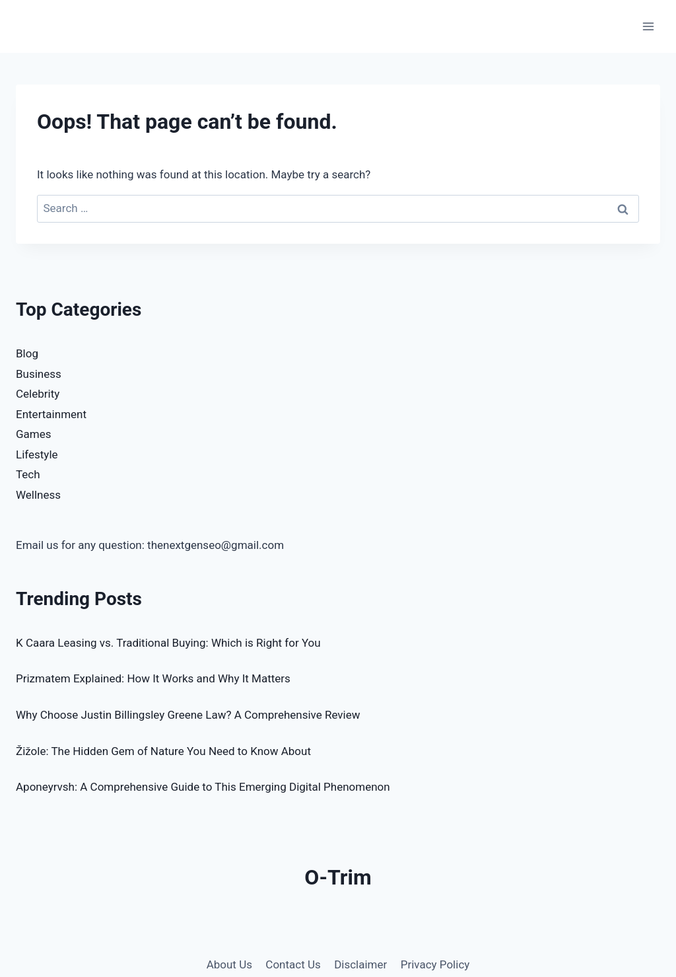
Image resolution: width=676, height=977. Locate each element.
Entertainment (51, 414)
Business (38, 373)
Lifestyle (37, 454)
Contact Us (292, 964)
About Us (229, 964)
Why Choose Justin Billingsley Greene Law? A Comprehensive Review (188, 714)
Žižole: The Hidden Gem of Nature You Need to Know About (163, 751)
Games (33, 434)
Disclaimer (360, 964)
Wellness (38, 494)
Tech (28, 474)
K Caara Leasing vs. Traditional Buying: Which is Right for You (168, 642)
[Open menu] (648, 26)
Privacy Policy (435, 964)
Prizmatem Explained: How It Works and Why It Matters (153, 678)
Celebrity (37, 393)
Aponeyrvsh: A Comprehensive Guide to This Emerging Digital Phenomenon (203, 786)
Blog (27, 353)
